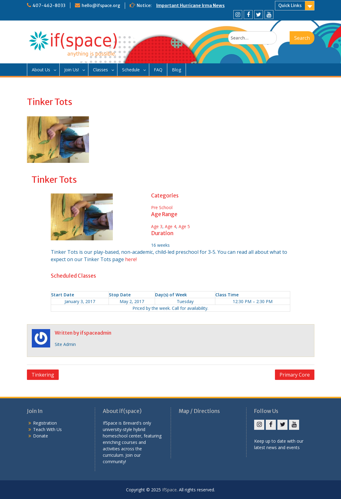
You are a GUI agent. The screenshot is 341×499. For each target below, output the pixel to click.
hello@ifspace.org (101, 5)
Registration (45, 423)
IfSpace (169, 490)
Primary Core (295, 374)
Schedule (131, 70)
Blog (176, 70)
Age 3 (156, 226)
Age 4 (170, 226)
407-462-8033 (48, 5)
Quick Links (290, 5)
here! (131, 259)
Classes (100, 70)
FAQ (158, 70)
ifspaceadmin (95, 333)
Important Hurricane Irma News (190, 5)
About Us (41, 70)
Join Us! (71, 70)
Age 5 (184, 226)
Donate (40, 436)
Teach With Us (47, 429)
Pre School (161, 207)
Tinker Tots (54, 179)
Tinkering (43, 374)
